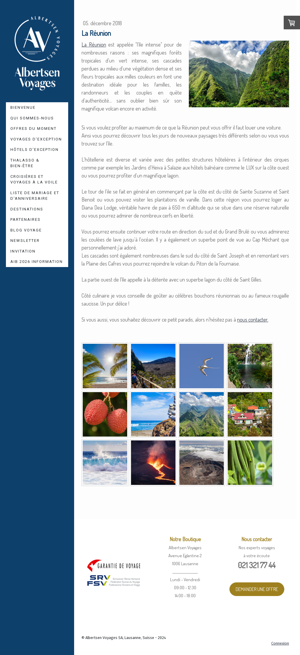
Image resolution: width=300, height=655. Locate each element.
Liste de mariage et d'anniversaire (34, 196)
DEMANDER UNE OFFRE (257, 589)
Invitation (23, 251)
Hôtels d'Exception (34, 149)
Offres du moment (33, 128)
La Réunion (94, 44)
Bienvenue (23, 107)
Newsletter (25, 240)
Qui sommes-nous (32, 118)
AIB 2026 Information (36, 261)
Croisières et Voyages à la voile (34, 179)
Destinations (26, 209)
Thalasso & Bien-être (24, 163)
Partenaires (25, 219)
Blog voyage (26, 230)
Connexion (280, 643)
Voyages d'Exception (36, 139)
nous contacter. (252, 319)
